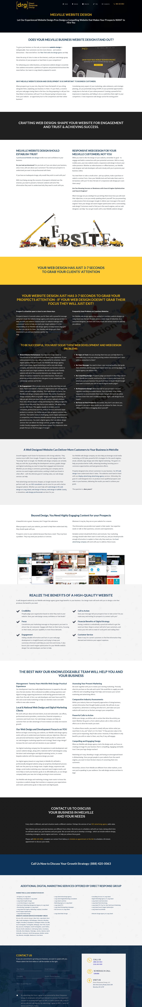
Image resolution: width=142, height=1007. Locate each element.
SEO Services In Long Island (62, 909)
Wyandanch (30, 922)
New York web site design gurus (51, 52)
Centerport (25, 933)
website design (55, 47)
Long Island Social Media (98, 909)
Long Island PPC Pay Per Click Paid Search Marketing (106, 905)
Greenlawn (45, 929)
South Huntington (24, 920)
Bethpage (36, 924)
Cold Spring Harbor (37, 929)
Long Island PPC (58, 905)
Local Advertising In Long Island (25, 903)
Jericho (38, 931)
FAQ (95, 4)
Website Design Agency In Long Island (102, 913)
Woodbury (24, 922)
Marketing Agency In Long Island (63, 903)
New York (36, 918)
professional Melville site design (28, 158)
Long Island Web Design (23, 913)
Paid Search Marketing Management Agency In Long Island (33, 905)
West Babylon (26, 931)
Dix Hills (47, 922)
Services (75, 4)
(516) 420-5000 (97, 964)
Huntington (27, 927)
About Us (85, 4)
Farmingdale (29, 924)
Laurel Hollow (45, 927)
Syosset (21, 927)
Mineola (21, 935)
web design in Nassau (39, 489)
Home (65, 4)
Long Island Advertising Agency (63, 896)
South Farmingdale (36, 927)
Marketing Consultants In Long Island (27, 899)
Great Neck (39, 935)
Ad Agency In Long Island (24, 896)
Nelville (42, 933)
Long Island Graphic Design (24, 901)
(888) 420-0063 (38, 839)
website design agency (56, 332)
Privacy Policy (33, 1006)
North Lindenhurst (26, 929)
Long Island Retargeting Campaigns (64, 907)
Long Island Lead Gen (60, 901)
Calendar (96, 973)
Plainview (40, 920)
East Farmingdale (21, 924)
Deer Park (42, 924)
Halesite (43, 931)
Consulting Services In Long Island (101, 896)
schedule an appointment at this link (81, 839)
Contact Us (105, 4)
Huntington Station (39, 922)
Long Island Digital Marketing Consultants (65, 899)
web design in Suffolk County (56, 489)
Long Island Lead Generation (100, 901)
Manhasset (33, 935)
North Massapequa (34, 933)
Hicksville (18, 931)
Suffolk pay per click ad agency (47, 412)
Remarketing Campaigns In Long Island (27, 907)
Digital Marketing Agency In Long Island (102, 899)
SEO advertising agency (99, 824)
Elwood (18, 929)
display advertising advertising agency (91, 476)
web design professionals (34, 492)
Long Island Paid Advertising (99, 903)
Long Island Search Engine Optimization (102, 907)
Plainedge (33, 931)
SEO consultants (36, 484)
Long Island (43, 918)
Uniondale (26, 935)
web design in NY (53, 487)
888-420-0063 (119, 4)
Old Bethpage (33, 920)
